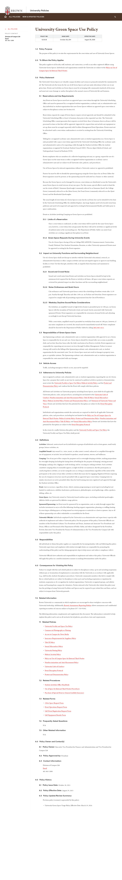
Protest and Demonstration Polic (87, 418)
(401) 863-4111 (98, 327)
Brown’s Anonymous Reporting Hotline (77, 605)
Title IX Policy (89, 397)
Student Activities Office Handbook (57, 685)
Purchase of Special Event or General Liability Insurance (64, 693)
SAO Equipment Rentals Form (55, 715)
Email (7, 38)
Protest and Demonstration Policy (76, 400)
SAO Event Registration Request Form (58, 711)
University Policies (39, 6)
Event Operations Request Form (56, 707)
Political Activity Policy (89, 383)
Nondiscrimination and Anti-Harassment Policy (66, 397)
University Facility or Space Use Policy (67, 383)
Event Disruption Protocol (81, 424)
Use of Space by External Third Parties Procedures (62, 689)
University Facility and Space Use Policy (93, 430)
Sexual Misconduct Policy (83, 421)
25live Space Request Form (54, 703)
